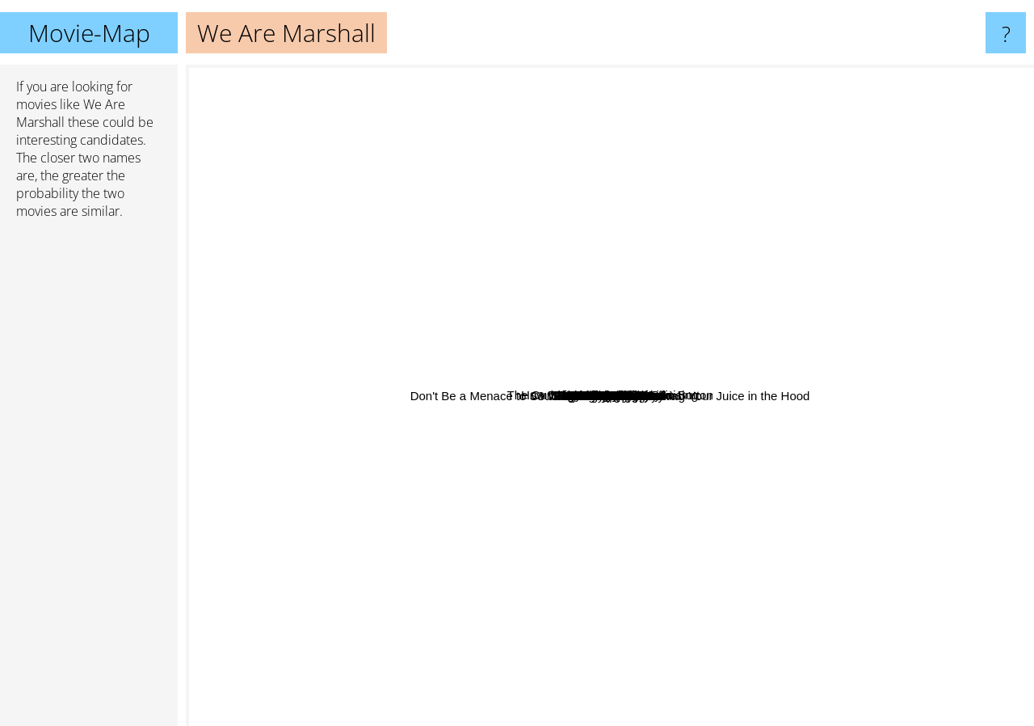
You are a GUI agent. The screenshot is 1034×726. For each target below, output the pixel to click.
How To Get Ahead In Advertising (380, 200)
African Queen (516, 218)
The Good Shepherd (800, 332)
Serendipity (571, 649)
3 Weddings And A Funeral (485, 406)
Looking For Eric (784, 379)
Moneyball (487, 164)
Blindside (687, 526)
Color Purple (680, 345)
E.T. (210, 341)
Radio (654, 476)
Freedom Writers (785, 366)
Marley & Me (613, 618)
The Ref (268, 424)
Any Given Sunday (795, 247)
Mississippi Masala (733, 531)
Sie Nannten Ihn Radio (769, 481)
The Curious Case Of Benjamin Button (525, 75)
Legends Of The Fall (309, 525)
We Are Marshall (609, 396)
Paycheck (470, 463)
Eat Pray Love (518, 330)
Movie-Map (89, 32)
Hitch (327, 294)
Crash (869, 198)
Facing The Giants (717, 368)
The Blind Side (489, 630)
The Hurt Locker (745, 124)
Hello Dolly (445, 340)
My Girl (852, 544)
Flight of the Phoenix (604, 246)
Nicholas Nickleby (570, 557)
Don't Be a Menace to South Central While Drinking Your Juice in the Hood (632, 521)
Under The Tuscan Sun (717, 228)
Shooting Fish (513, 606)
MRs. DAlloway (377, 389)
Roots (697, 383)
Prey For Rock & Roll (602, 472)
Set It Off (718, 405)
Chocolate (945, 434)
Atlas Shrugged (650, 489)
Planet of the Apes (644, 641)
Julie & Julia (512, 255)
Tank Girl (617, 219)
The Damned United (678, 296)
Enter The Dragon (879, 502)
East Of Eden (468, 603)
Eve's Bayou (579, 458)
